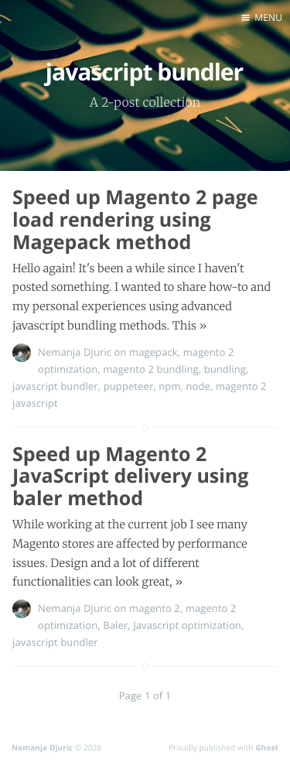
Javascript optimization (187, 625)
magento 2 (154, 608)
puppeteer (129, 386)
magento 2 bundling (150, 369)
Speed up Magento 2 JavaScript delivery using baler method (130, 476)
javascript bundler (55, 386)
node (198, 386)
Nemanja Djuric (74, 352)
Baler (115, 625)
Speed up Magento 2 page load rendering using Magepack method (135, 219)
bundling (225, 369)
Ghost (266, 747)
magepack (153, 352)
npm (169, 386)
